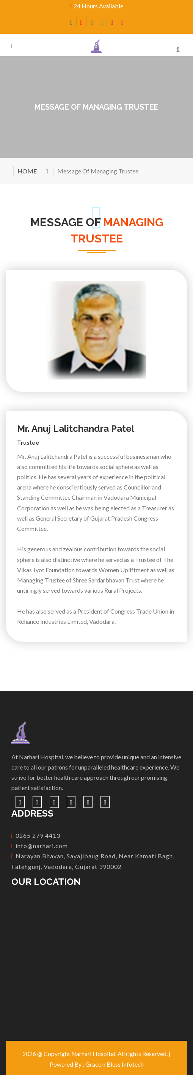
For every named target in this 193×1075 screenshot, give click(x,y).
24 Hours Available (96, 5)
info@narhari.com (39, 845)
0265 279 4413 (35, 835)
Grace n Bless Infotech (114, 1064)
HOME (27, 171)
